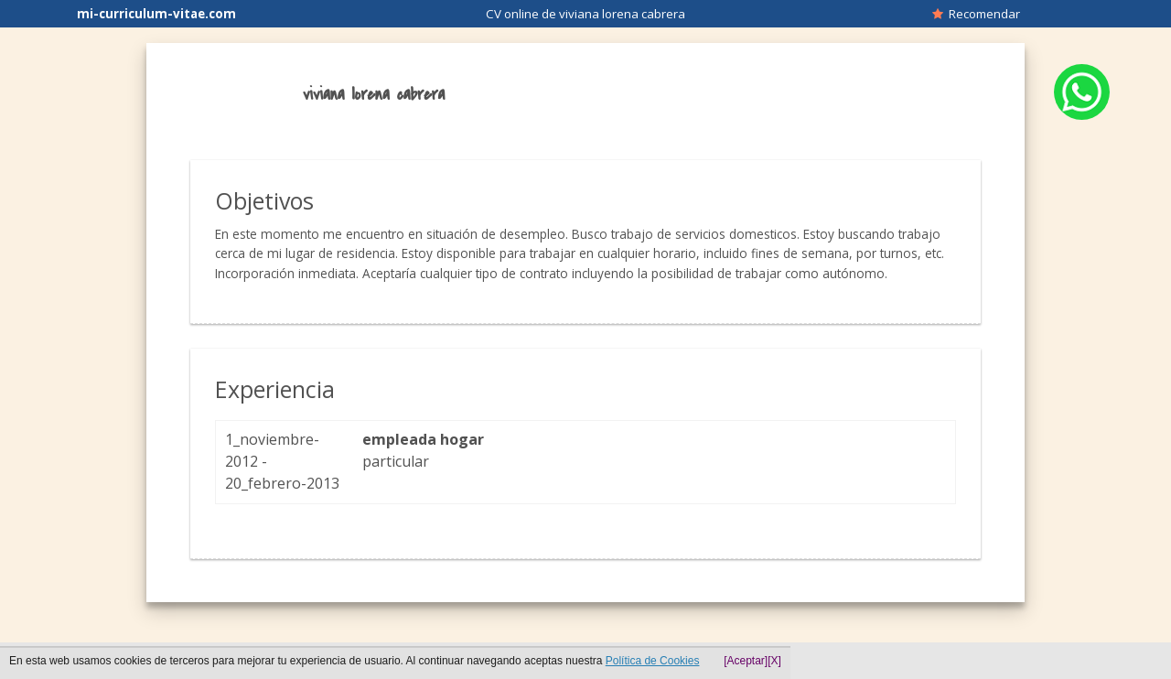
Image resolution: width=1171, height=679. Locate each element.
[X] (774, 660)
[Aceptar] (746, 660)
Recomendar (976, 13)
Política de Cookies (653, 660)
